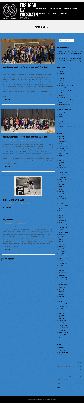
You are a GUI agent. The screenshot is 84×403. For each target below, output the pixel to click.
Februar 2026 (62, 141)
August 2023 (62, 208)
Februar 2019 (62, 299)
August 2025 (62, 155)
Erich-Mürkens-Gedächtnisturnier (68, 90)
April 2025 (61, 163)
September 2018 (63, 311)
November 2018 (63, 306)
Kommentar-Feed (63, 352)
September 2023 (63, 206)
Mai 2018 (61, 313)
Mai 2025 (61, 160)
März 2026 (61, 139)
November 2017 (63, 327)
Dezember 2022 (63, 225)
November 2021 (63, 253)
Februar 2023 (62, 220)
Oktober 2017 (62, 330)
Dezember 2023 (63, 198)
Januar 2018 (62, 323)
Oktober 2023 (62, 203)
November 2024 (63, 175)
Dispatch (44, 399)
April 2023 (61, 215)
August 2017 (62, 335)
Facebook (61, 95)
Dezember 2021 (63, 251)
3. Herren (61, 78)
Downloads (63, 13)
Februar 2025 (62, 167)
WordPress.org (63, 355)
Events (60, 92)
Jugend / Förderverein (70, 8)
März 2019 (61, 296)
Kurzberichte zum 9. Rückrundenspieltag (70, 56)
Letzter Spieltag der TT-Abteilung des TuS (70, 51)
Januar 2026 (62, 143)
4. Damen (61, 81)
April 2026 (61, 136)
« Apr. (58, 387)
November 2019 (63, 280)
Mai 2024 (61, 186)
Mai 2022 (61, 239)
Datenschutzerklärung (45, 1)
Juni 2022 (61, 237)
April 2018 (61, 316)
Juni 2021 (61, 261)
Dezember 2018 (63, 304)
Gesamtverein (12, 1)
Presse (20, 1)
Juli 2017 (61, 337)
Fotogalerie (27, 1)
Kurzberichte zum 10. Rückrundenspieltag (70, 53)
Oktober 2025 (62, 151)
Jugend (60, 102)
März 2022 (61, 244)
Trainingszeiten (41, 8)
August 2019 (62, 287)
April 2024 (61, 189)
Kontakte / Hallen (55, 8)
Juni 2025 (61, 158)
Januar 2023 (62, 222)
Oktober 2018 (62, 308)
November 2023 (63, 201)
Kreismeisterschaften (64, 104)
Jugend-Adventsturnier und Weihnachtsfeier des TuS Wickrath (25, 67)
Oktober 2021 (62, 256)
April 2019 (61, 294)
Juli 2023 (61, 210)
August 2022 (62, 234)
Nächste (11, 260)
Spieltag (61, 121)
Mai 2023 (61, 213)
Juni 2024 (61, 184)
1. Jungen (61, 76)
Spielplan (61, 119)
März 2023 (61, 218)
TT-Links (35, 1)
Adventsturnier (35, 71)
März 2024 (61, 191)
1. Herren (61, 73)
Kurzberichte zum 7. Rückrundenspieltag (70, 58)
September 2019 (63, 284)
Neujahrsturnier (8, 219)
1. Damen (61, 71)
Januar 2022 (62, 249)
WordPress (54, 399)
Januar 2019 (62, 301)
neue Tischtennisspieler (65, 109)
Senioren (61, 116)
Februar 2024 (62, 194)
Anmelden (61, 347)
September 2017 (63, 332)
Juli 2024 (61, 182)
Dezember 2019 (63, 277)
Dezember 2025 (63, 146)
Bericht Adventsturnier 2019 (13, 199)
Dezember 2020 (63, 263)
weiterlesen (7, 100)
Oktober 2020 (62, 265)
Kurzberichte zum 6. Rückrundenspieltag (70, 61)
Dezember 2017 (63, 325)
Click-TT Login (52, 13)
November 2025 (63, 148)
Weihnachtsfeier (25, 71)
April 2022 (61, 241)
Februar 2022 (62, 246)
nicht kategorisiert (64, 112)
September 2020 (63, 268)
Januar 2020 (62, 275)
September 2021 (63, 258)
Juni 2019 (61, 289)
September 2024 (63, 179)
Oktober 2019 (62, 282)
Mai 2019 (61, 292)
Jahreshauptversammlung (66, 100)
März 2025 (61, 165)
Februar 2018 (62, 320)
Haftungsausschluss (59, 1)
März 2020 (61, 270)
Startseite (3, 1)
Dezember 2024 (63, 172)
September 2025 (63, 153)
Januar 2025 (62, 170)
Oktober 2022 (62, 229)
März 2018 (61, 318)
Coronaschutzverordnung (66, 85)
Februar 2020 (62, 273)
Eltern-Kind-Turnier (64, 88)
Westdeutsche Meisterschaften (67, 126)
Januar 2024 (62, 196)
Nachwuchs (62, 107)
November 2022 (63, 227)
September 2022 (63, 232)
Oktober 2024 (62, 177)
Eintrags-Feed (62, 350)
